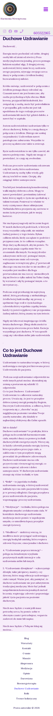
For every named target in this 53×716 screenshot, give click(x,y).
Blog (26, 638)
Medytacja (26, 668)
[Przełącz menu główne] (45, 9)
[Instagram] (4, 31)
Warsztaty (26, 643)
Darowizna (27, 678)
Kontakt (26, 648)
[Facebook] (10, 31)
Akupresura (26, 663)
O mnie (26, 653)
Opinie (26, 673)
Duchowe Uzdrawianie (26, 688)
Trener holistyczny (26, 698)
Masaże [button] (26, 658)
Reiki (26, 693)
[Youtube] (16, 31)
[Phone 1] (21, 31)
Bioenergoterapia (26, 683)
